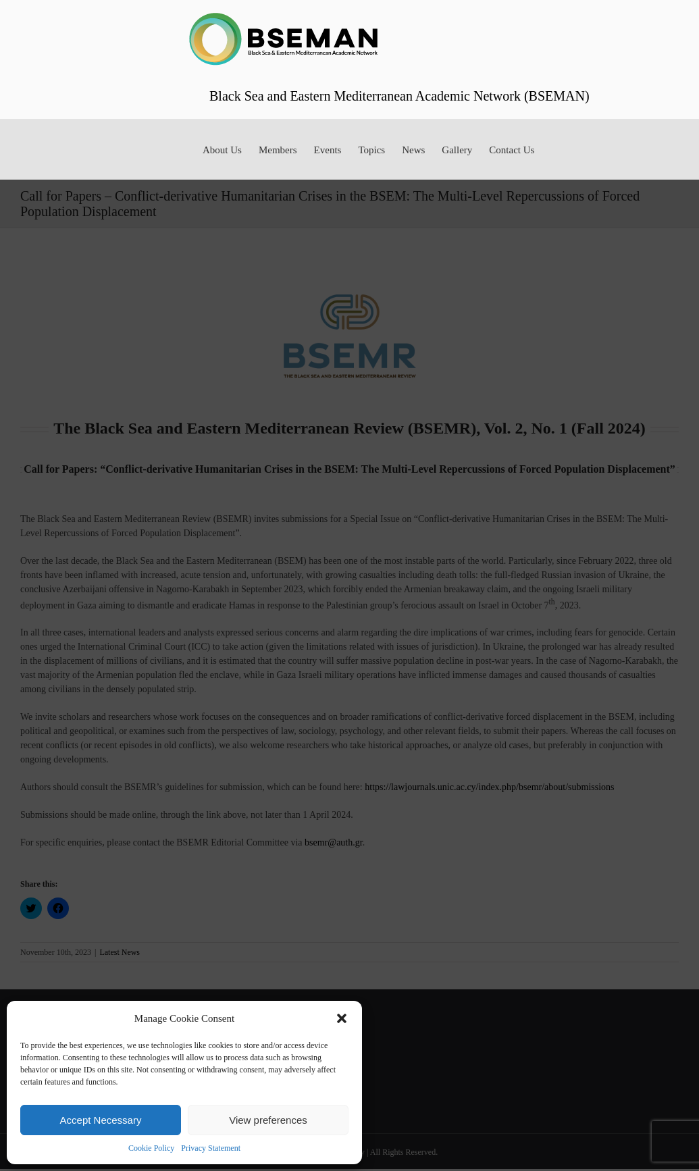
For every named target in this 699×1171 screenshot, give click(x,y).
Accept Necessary (101, 1120)
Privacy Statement (210, 1148)
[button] (341, 1018)
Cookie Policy (151, 1148)
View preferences (268, 1120)
